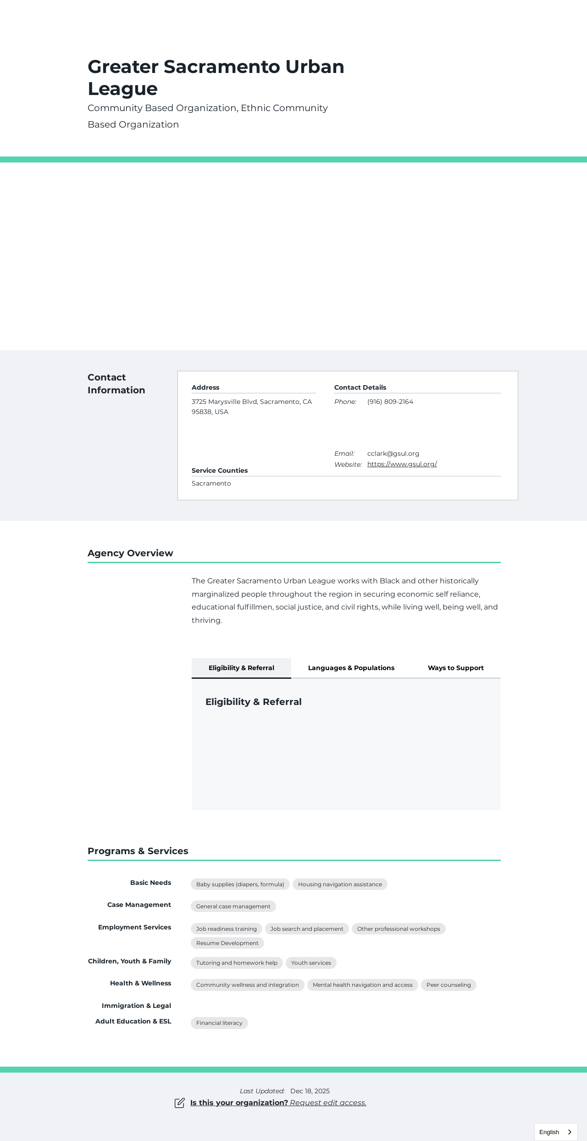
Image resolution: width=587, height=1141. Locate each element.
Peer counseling (448, 984)
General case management (233, 905)
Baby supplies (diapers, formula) (240, 883)
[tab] (241, 668)
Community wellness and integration (247, 984)
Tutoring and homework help (236, 962)
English (549, 1132)
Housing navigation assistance (340, 883)
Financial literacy (219, 1022)
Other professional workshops (398, 928)
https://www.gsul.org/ (402, 464)
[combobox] (556, 1132)
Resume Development (227, 942)
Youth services (311, 962)
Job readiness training (226, 928)
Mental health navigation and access (362, 984)
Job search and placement (306, 928)
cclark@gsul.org (393, 453)
